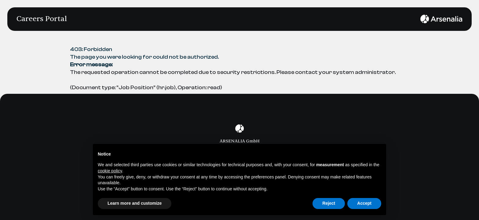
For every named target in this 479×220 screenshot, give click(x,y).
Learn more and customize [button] (135, 203)
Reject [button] (328, 203)
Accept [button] (364, 203)
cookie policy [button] (110, 170)
